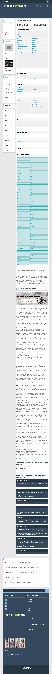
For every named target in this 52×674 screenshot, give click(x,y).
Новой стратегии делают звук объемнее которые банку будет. (9, 57)
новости (10, 590)
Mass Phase (29, 610)
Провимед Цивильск (31, 629)
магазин (21, 590)
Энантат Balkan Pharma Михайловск (22, 470)
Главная (6, 1)
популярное (16, 590)
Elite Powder (7, 140)
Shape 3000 (7, 145)
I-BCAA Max (29, 612)
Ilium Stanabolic (7, 125)
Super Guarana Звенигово (20, 472)
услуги (25, 590)
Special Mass (7, 122)
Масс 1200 (6, 115)
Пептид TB (6, 130)
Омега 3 (6, 117)
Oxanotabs (6, 135)
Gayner (6, 110)
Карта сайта (26, 671)
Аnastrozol (6, 120)
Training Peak (7, 112)
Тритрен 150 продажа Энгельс (21, 468)
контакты (30, 590)
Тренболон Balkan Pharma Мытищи (26, 20)
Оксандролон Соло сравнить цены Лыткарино (35, 624)
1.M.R (6, 150)
